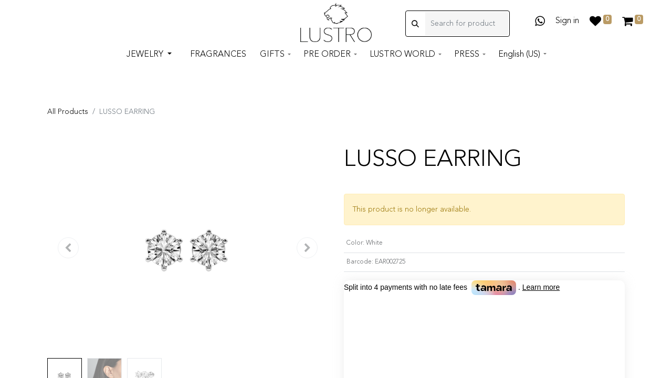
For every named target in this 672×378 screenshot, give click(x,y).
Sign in (567, 24)
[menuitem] (218, 65)
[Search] (415, 33)
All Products (67, 112)
